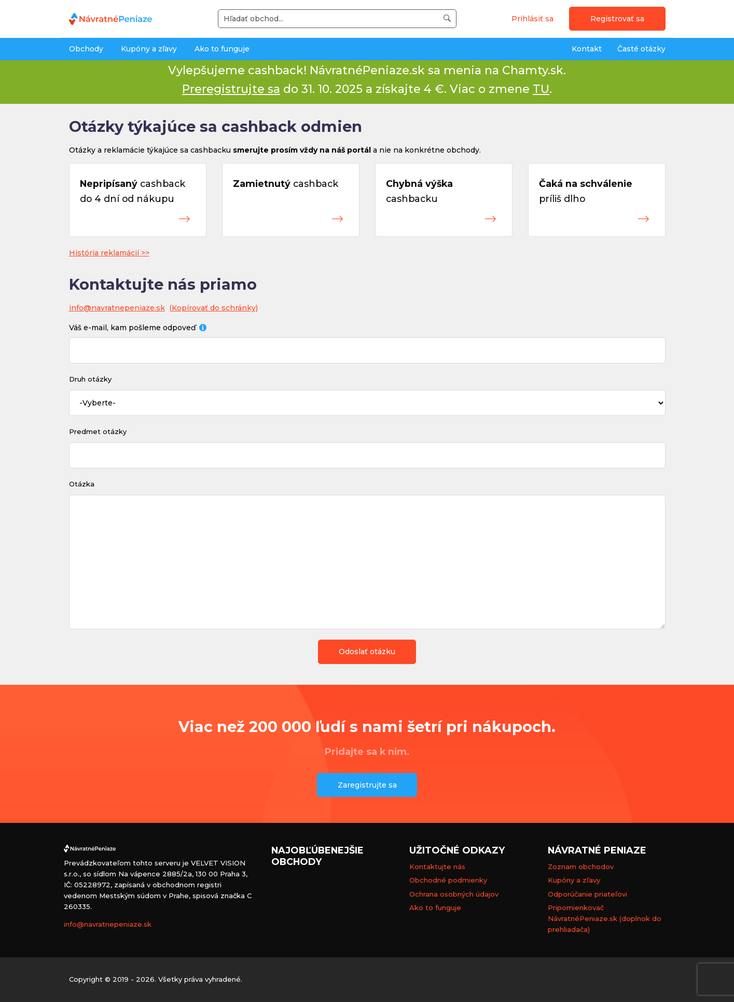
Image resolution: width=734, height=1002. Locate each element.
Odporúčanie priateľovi (587, 894)
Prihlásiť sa (532, 18)
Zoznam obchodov (581, 866)
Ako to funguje (222, 48)
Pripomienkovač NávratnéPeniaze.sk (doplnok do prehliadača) (604, 918)
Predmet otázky (98, 431)
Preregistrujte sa (231, 89)
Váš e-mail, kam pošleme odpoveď (138, 327)
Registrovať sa (617, 18)
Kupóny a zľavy (149, 48)
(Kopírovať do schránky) (213, 308)
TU (541, 89)
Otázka (81, 484)
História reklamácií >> (109, 253)
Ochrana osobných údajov (453, 894)
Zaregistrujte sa (367, 785)
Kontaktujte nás (437, 866)
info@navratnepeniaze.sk (117, 308)
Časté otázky (641, 48)
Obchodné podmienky (448, 880)
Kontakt (587, 48)
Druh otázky (90, 379)
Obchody (86, 48)
